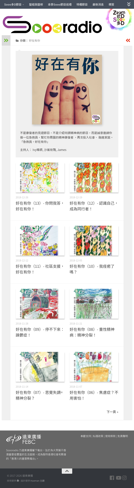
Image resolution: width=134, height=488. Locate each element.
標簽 (111, 4)
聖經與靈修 (36, 4)
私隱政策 (98, 436)
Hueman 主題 (37, 480)
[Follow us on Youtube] (118, 477)
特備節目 (82, 4)
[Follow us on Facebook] (112, 477)
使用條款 (110, 436)
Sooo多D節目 (12, 4)
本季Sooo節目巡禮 (60, 4)
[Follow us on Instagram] (124, 477)
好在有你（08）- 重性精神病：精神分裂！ (92, 332)
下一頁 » (112, 411)
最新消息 (98, 4)
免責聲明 (122, 436)
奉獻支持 (86, 436)
